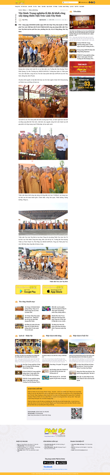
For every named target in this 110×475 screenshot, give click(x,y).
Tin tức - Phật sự (22, 10)
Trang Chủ (17, 6)
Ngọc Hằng (25, 19)
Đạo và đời (49, 6)
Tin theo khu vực (83, 2)
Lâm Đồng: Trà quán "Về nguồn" (59, 364)
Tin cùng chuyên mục (27, 302)
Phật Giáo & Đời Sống (53, 336)
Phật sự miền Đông (33, 10)
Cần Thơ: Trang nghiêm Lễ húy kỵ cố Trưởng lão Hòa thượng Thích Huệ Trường (31, 366)
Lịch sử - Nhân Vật (25, 336)
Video (39, 6)
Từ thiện (55, 6)
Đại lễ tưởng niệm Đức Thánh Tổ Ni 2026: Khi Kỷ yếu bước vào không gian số (59, 371)
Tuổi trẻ (76, 6)
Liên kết (30, 6)
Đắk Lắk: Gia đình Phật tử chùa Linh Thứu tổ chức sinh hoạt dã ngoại (85, 378)
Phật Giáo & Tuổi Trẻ (80, 336)
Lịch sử (71, 6)
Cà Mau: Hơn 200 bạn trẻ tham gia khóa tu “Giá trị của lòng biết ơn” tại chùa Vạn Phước (85, 366)
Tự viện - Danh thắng (63, 6)
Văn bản (44, 6)
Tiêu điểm (77, 11)
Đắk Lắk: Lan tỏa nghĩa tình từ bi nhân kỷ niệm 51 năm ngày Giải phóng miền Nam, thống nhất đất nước (59, 310)
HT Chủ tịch (24, 6)
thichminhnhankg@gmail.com (81, 450)
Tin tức (35, 6)
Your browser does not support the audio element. (56, 20)
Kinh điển (81, 6)
